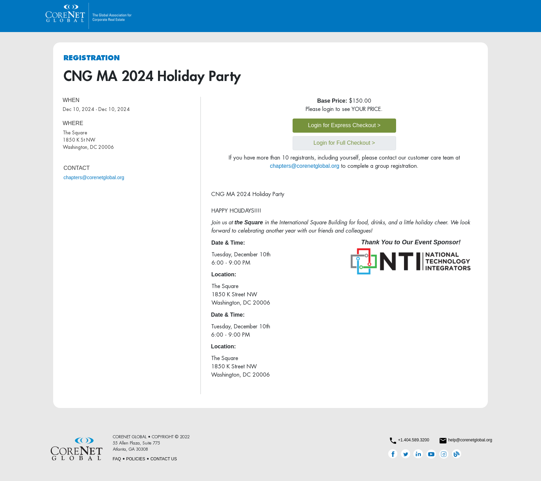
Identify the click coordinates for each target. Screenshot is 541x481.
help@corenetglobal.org (470, 440)
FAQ (117, 459)
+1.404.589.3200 (413, 440)
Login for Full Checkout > (344, 143)
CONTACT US (163, 459)
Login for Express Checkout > (344, 125)
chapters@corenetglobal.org (93, 177)
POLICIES (135, 459)
